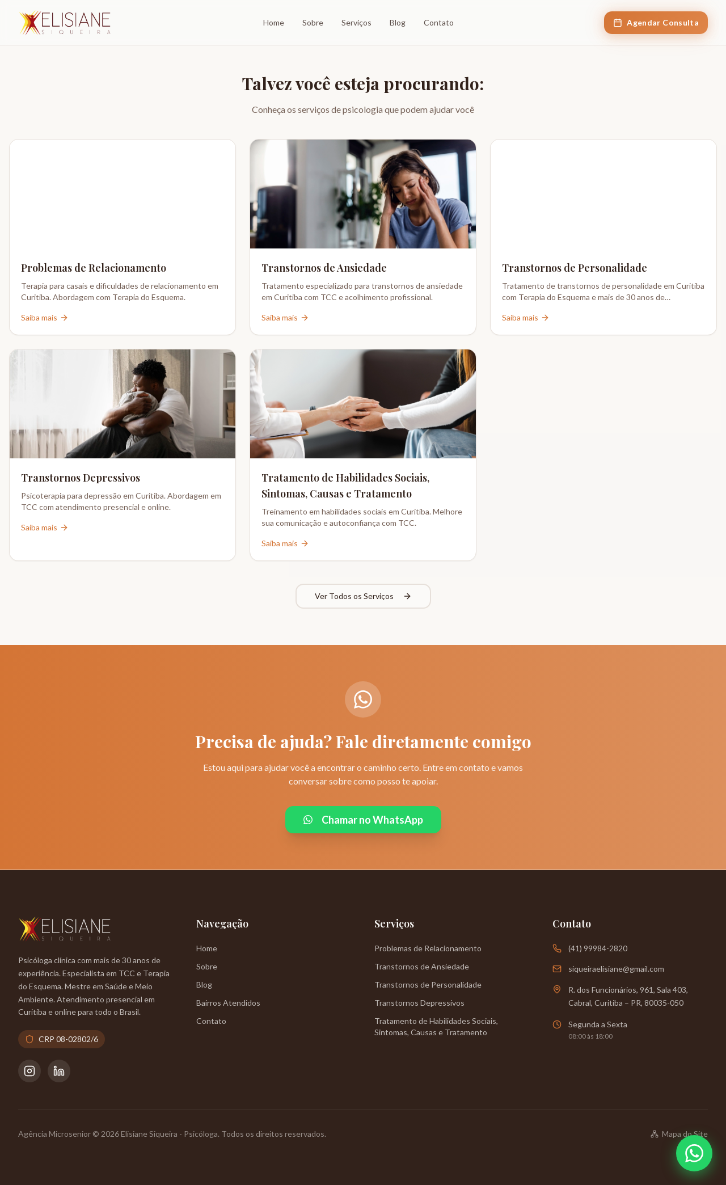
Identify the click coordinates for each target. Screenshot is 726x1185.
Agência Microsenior (54, 1133)
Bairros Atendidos (228, 1002)
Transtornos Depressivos (419, 1002)
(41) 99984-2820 (597, 948)
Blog (398, 22)
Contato (439, 22)
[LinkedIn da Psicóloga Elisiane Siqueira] (59, 1071)
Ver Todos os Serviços (363, 596)
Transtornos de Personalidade (428, 984)
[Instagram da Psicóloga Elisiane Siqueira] (29, 1071)
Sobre (312, 22)
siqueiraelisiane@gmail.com (616, 968)
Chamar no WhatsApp (363, 819)
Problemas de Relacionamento (428, 948)
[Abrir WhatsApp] (694, 1153)
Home (273, 22)
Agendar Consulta (656, 22)
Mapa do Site (679, 1133)
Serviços (356, 22)
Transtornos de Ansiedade (421, 966)
